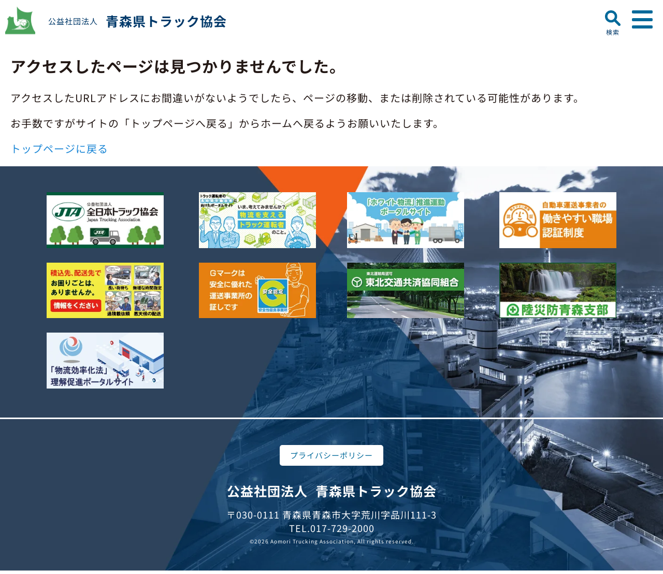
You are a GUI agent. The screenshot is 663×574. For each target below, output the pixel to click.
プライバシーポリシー (331, 455)
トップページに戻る (59, 148)
